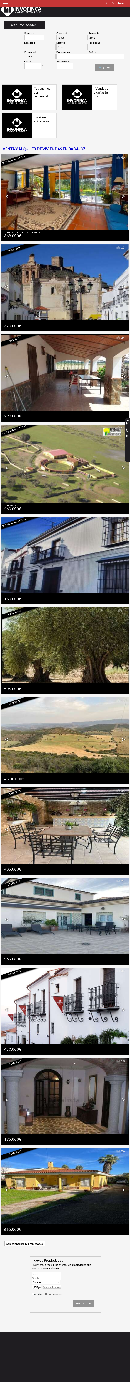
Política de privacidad (53, 1294)
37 (120, 971)
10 (120, 1061)
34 (120, 338)
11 (120, 428)
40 (120, 158)
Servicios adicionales (41, 119)
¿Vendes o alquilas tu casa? (101, 92)
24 (120, 1151)
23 (120, 881)
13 (120, 248)
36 (120, 791)
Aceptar (49, 1294)
